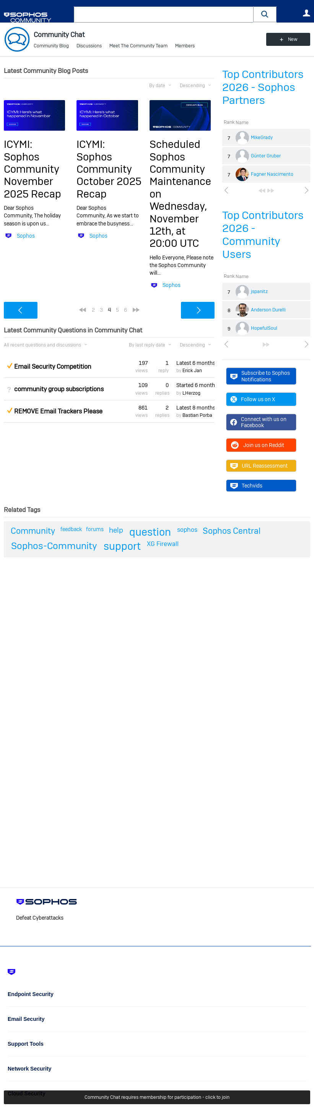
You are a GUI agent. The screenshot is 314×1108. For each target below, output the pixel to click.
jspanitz (259, 291)
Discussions (89, 46)
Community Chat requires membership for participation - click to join (157, 1097)
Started (195, 385)
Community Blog (51, 46)
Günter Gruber (266, 156)
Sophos (26, 235)
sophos (187, 530)
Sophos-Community (54, 546)
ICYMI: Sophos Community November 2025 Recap (32, 169)
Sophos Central (231, 530)
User (306, 13)
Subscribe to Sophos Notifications (260, 375)
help (116, 530)
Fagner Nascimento (272, 174)
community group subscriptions (59, 389)
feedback (71, 529)
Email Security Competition (52, 367)
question (150, 532)
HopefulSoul (264, 328)
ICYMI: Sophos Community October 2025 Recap (109, 169)
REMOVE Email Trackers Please (58, 411)
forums (95, 529)
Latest (195, 363)
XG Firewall (163, 544)
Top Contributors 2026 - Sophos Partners (263, 87)
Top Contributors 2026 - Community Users (263, 234)
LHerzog (191, 393)
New (293, 39)
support (122, 546)
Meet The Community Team (138, 46)
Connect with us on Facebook (258, 422)
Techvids (246, 485)
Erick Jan (192, 371)
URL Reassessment (259, 466)
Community (33, 530)
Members (185, 46)
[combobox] (163, 14)
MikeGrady (262, 137)
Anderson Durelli (268, 310)
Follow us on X (252, 399)
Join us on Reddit (257, 445)
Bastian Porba (197, 415)
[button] (265, 14)
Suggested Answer (9, 365)
